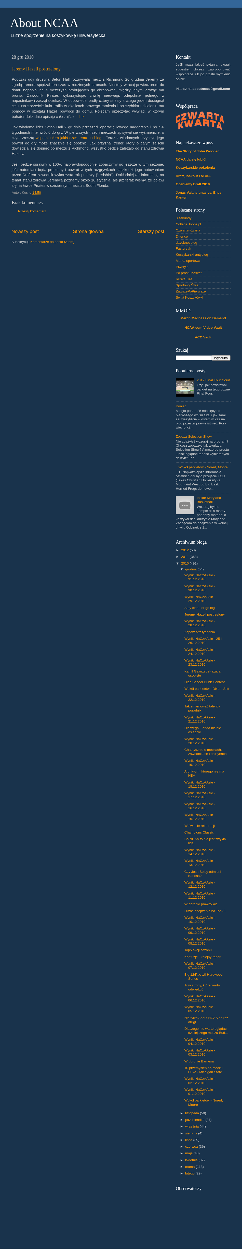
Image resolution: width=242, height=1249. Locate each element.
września (192, 1126)
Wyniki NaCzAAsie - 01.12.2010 (199, 1092)
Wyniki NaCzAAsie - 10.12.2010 (199, 920)
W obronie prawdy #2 (200, 904)
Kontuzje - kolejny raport (203, 957)
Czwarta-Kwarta (188, 230)
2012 (185, 550)
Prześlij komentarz (32, 211)
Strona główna (88, 231)
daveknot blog (186, 242)
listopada (192, 1113)
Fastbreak (183, 248)
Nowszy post (25, 231)
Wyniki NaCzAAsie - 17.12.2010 (199, 795)
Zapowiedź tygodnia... (201, 632)
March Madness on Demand (203, 318)
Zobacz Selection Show (194, 436)
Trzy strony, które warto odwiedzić (202, 987)
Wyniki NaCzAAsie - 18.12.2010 (199, 784)
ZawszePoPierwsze (191, 291)
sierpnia (191, 1133)
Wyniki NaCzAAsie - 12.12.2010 (199, 884)
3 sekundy (184, 218)
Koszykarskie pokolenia (195, 167)
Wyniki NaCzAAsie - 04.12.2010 (199, 1042)
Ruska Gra (184, 279)
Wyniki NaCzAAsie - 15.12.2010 (199, 817)
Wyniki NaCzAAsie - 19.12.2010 (199, 763)
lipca (189, 1140)
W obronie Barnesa (199, 1061)
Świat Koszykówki (189, 297)
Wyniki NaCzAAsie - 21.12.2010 (199, 719)
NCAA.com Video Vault (203, 327)
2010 (185, 563)
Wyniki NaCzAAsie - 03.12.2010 (199, 1052)
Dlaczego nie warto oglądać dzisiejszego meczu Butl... (206, 1031)
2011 (185, 557)
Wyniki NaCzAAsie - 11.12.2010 (199, 895)
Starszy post (151, 231)
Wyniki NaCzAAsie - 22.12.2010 (199, 698)
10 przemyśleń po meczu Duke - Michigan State (203, 1070)
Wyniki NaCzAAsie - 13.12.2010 (199, 863)
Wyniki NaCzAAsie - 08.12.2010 (199, 941)
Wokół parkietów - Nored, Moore (202, 467)
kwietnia (192, 1160)
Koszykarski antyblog (192, 254)
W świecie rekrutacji (199, 826)
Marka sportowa (188, 261)
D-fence (182, 236)
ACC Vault (203, 337)
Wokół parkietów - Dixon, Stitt (206, 689)
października (195, 1120)
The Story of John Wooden (198, 151)
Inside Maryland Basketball (209, 500)
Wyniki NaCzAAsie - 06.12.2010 (199, 998)
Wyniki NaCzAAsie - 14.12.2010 (199, 852)
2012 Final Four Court (213, 380)
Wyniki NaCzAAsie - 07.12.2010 (199, 966)
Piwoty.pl (182, 267)
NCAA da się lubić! (191, 159)
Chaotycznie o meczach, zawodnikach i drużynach (205, 752)
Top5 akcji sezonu (198, 950)
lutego (190, 1173)
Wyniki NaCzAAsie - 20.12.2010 (199, 741)
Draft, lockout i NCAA (193, 176)
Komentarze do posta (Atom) (52, 242)
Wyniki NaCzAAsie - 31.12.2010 (199, 577)
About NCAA (44, 23)
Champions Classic (199, 832)
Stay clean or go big (199, 608)
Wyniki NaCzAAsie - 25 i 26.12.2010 (203, 641)
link (81, 117)
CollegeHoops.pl (188, 224)
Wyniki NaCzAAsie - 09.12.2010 (199, 930)
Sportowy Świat (187, 285)
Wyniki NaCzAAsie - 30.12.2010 (199, 588)
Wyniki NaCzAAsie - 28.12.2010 (199, 623)
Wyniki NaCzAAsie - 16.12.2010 (199, 806)
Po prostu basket (188, 273)
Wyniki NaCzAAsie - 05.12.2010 (199, 1009)
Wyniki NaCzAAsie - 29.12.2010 (199, 599)
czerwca (192, 1146)
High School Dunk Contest (204, 682)
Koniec (181, 406)
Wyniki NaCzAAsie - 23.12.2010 (199, 662)
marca (190, 1167)
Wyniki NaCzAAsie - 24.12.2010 (199, 652)
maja (189, 1153)
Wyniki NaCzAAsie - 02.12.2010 (199, 1081)
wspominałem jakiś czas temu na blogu (69, 138)
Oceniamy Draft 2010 (193, 184)
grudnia (191, 569)
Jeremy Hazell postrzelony (36, 68)
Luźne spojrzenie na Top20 (204, 911)
